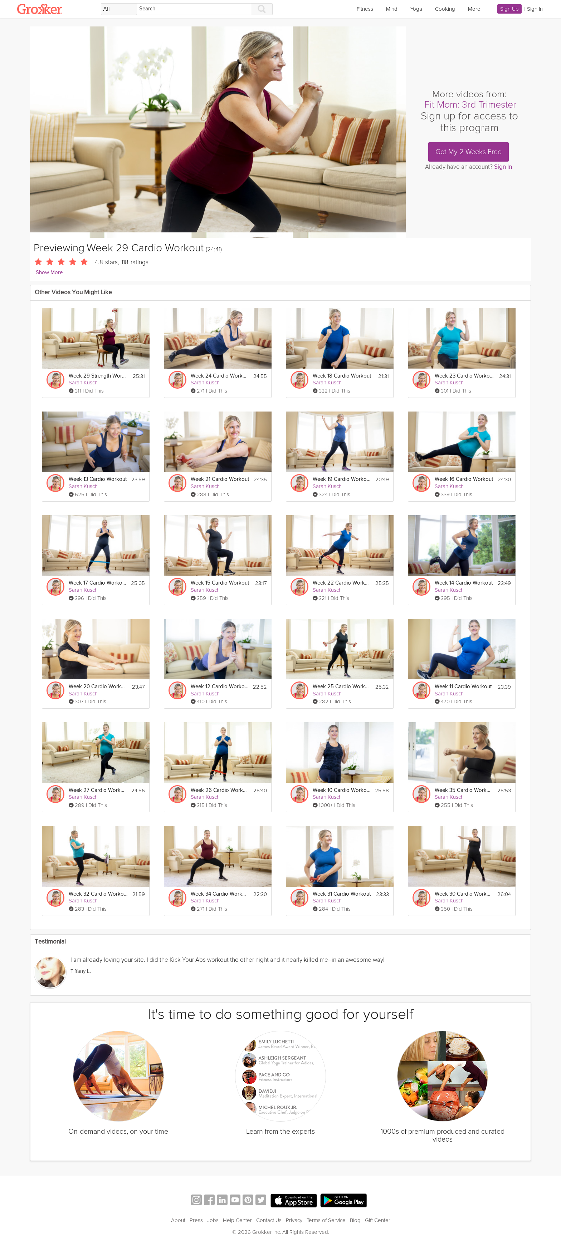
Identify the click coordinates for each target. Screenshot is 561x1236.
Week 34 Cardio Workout (220, 894)
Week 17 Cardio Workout (98, 583)
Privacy (294, 1220)
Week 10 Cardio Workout (342, 790)
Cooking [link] (445, 9)
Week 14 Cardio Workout (464, 583)
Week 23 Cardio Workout (464, 376)
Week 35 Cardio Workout (464, 790)
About (178, 1220)
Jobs (213, 1220)
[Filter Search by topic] (119, 9)
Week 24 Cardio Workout (220, 376)
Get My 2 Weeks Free (468, 152)
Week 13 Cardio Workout (98, 479)
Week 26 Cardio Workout (220, 790)
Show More (49, 272)
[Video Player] (218, 132)
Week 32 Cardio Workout (98, 894)
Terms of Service (326, 1220)
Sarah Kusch (83, 382)
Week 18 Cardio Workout (342, 376)
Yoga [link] (416, 9)
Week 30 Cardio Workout (464, 894)
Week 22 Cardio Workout (342, 583)
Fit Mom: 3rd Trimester (470, 104)
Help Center (237, 1220)
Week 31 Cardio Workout (342, 894)
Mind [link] (391, 9)
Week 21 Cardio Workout (220, 479)
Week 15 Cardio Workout (220, 583)
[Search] (194, 9)
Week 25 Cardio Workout (342, 686)
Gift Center (377, 1220)
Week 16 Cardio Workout (464, 479)
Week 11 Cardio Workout (463, 686)
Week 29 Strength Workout (98, 376)
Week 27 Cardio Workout (98, 790)
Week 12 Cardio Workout (220, 686)
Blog (355, 1220)
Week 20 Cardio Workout (98, 686)
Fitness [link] (365, 9)
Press (196, 1220)
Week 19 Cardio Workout (342, 479)
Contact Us (269, 1220)
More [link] (474, 9)
